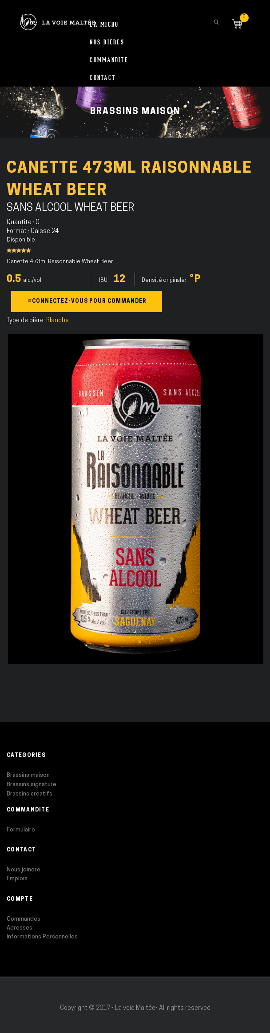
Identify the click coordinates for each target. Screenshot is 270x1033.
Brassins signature (31, 785)
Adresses (19, 928)
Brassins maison (28, 775)
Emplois (17, 879)
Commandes (23, 919)
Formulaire (21, 830)
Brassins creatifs (29, 794)
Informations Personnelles (42, 937)
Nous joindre (23, 870)
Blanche (57, 320)
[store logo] (57, 18)
